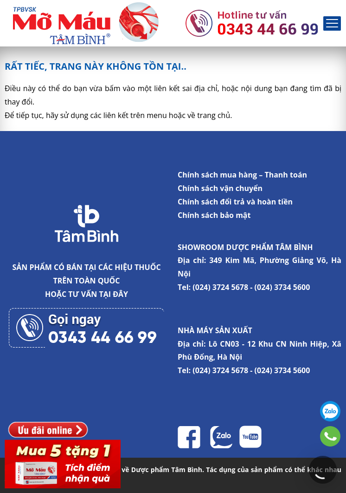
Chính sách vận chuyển (220, 188)
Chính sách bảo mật (214, 215)
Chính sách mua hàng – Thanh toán (242, 175)
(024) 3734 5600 (282, 287)
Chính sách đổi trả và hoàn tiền (235, 202)
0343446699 (330, 436)
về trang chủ (208, 115)
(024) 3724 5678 (220, 287)
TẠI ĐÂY (113, 294)
